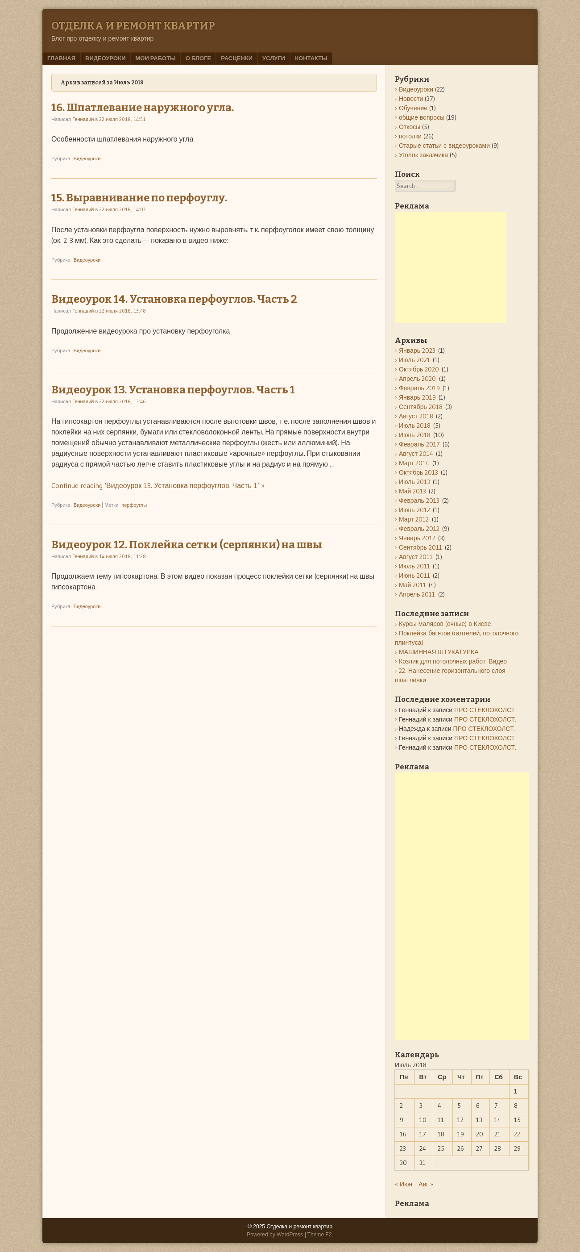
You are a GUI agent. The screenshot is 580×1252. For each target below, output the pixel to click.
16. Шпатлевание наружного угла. (142, 107)
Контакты (311, 58)
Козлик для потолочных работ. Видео (453, 661)
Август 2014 (416, 454)
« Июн (403, 1184)
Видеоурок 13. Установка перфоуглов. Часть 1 (173, 390)
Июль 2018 (415, 426)
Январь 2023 (417, 350)
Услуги (273, 58)
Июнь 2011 (414, 576)
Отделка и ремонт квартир (133, 26)
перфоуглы (134, 505)
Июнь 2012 (414, 510)
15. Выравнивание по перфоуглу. (139, 198)
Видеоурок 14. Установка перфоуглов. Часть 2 (174, 299)
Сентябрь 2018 (421, 407)
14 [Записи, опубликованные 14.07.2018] (497, 1120)
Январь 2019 (417, 397)
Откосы (409, 127)
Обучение (413, 108)
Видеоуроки (105, 58)
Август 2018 (416, 416)
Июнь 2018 (415, 435)
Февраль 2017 (419, 444)
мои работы (156, 58)
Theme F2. (320, 1234)
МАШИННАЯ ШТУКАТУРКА (439, 652)
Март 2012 (414, 519)
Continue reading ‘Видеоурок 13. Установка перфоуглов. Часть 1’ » (158, 485)
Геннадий (83, 119)
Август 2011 (416, 557)
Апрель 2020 (417, 379)
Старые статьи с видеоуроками (444, 146)
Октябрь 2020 (419, 369)
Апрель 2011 (417, 594)
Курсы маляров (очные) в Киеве (445, 624)
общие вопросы (421, 117)
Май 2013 (412, 491)
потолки (410, 136)
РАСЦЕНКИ (237, 58)
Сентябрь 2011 (420, 547)
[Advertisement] (450, 267)
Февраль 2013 (419, 501)
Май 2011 (412, 585)
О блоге (198, 58)
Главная (61, 58)
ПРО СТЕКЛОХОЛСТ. (485, 710)
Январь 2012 (417, 538)
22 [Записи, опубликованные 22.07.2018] (517, 1134)
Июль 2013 (414, 482)
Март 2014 (414, 463)
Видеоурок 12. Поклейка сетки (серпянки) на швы (186, 544)
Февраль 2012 (419, 529)
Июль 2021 (414, 360)
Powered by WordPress (275, 1234)
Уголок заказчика (423, 155)
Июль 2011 (414, 566)
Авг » (425, 1184)
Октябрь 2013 (418, 472)
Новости (411, 99)
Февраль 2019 (419, 388)
